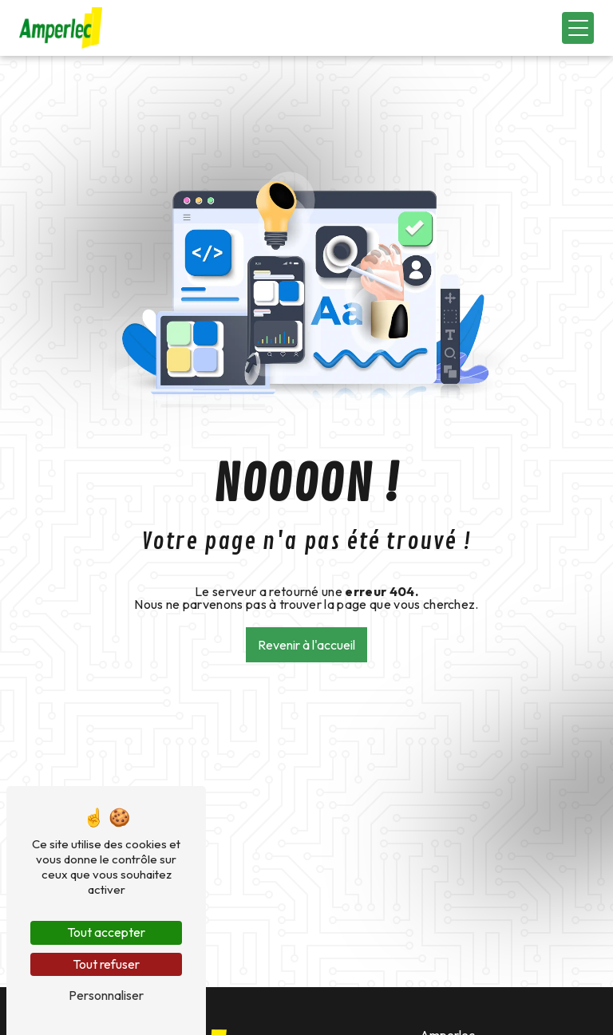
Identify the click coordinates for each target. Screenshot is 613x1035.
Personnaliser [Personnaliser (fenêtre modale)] (106, 995)
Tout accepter (106, 932)
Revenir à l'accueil (306, 645)
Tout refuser (106, 964)
